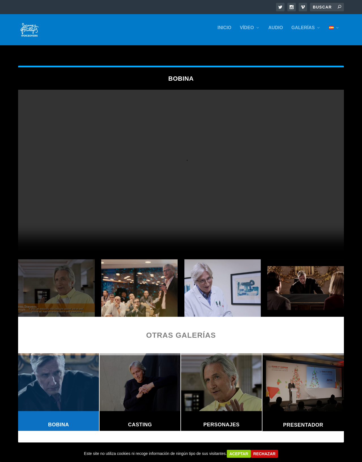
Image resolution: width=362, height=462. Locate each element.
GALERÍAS (303, 31)
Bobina (58, 419)
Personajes (221, 419)
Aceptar (238, 454)
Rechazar (264, 454)
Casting (140, 419)
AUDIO (275, 31)
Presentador (303, 420)
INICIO (224, 31)
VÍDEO (247, 31)
